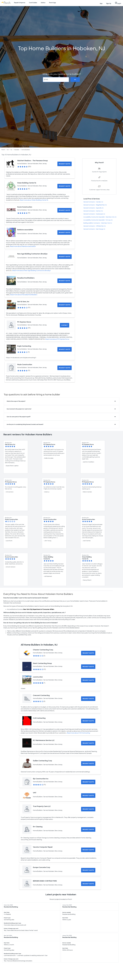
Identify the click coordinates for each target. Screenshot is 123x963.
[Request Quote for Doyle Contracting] (64, 349)
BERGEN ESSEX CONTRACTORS (45, 881)
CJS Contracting (39, 718)
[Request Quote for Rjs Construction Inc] (88, 782)
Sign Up (108, 3)
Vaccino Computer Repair (43, 847)
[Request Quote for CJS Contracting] (88, 721)
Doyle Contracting (24, 346)
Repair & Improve (19, 2)
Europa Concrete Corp (41, 867)
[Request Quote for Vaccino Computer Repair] (88, 850)
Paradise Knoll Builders (26, 278)
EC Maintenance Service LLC (44, 740)
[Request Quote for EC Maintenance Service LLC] (88, 743)
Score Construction (24, 207)
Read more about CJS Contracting (78, 733)
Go (75, 79)
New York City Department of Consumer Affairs (38, 609)
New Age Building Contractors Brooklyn (32, 254)
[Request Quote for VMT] (88, 795)
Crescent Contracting (41, 695)
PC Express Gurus (24, 322)
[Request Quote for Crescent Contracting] (88, 698)
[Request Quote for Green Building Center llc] (64, 186)
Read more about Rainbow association (23, 246)
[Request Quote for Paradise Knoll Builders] (64, 280)
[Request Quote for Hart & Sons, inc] (64, 305)
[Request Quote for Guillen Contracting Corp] (88, 763)
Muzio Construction (24, 365)
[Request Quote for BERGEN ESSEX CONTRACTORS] (88, 883)
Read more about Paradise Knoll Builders (23, 295)
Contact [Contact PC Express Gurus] (64, 325)
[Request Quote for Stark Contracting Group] (88, 666)
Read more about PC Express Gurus (57, 339)
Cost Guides (33, 2)
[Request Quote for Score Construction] (64, 210)
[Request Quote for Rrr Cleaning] (88, 829)
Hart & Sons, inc (23, 302)
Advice (43, 2)
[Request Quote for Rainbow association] (64, 232)
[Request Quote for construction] (88, 680)
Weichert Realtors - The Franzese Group (32, 161)
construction (38, 677)
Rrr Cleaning (37, 827)
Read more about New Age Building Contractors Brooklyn (31, 270)
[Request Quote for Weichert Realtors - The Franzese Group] (64, 164)
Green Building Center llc (26, 183)
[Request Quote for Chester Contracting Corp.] (88, 653)
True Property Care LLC (42, 806)
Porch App (52, 2)
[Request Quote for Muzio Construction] (64, 368)
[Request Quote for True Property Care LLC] (88, 809)
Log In (118, 3)
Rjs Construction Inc (40, 779)
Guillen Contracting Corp (42, 761)
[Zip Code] (56, 79)
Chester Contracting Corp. (43, 650)
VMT (34, 793)
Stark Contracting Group (42, 663)
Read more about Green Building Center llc (34, 200)
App (101, 3)
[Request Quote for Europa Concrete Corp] (88, 870)
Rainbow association (25, 230)
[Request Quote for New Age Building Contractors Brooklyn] (64, 256)
